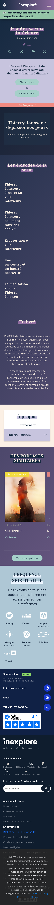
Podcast (26, 772)
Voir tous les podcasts (27, 558)
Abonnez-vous (27, 82)
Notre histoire (10, 806)
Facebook (42, 765)
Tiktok (16, 774)
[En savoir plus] (40, 893)
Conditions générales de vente (18, 842)
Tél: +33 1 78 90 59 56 (27, 707)
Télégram (20, 767)
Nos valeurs (9, 816)
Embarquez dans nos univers (17, 821)
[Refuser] (35, 897)
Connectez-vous (27, 93)
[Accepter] (22, 897)
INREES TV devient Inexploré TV (19, 832)
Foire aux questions (27, 688)
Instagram (8, 765)
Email (27, 697)
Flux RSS (36, 774)
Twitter (6, 772)
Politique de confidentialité (16, 837)
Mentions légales (11, 847)
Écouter (13, 537)
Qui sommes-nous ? (13, 811)
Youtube (31, 765)
